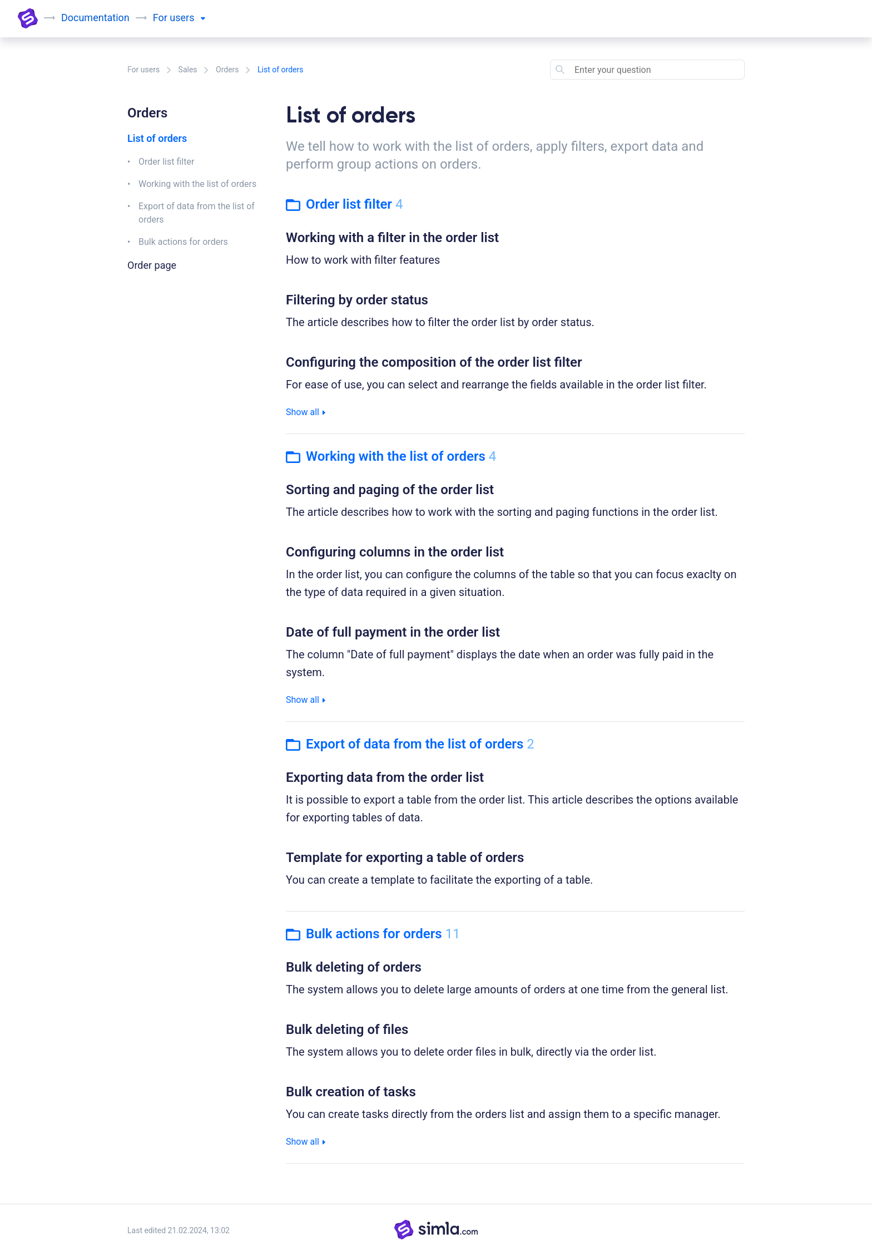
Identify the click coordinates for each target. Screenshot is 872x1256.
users (187, 17)
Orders (227, 69)
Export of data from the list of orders (196, 213)
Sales (188, 69)
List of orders (157, 138)
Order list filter (166, 161)
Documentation (95, 17)
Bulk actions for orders (183, 242)
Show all (305, 412)
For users (143, 69)
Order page (151, 265)
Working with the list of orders (197, 184)
